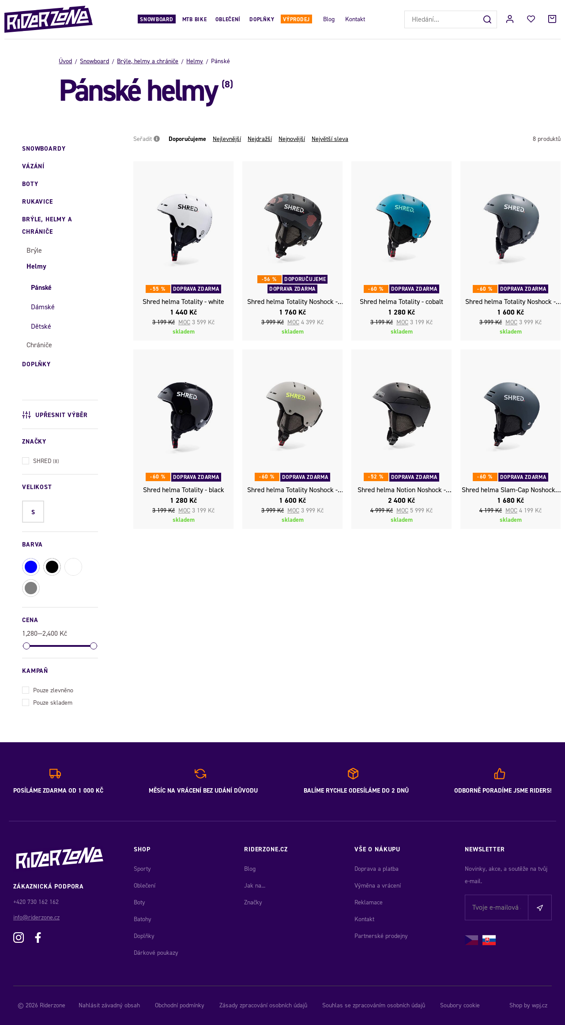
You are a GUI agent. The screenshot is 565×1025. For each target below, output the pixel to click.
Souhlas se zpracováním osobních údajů (373, 1005)
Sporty (142, 869)
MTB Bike (194, 19)
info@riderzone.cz (36, 917)
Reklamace (368, 902)
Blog (329, 19)
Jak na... (254, 885)
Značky (253, 902)
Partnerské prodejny (381, 936)
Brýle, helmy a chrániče (147, 61)
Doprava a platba (376, 869)
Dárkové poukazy (156, 953)
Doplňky (261, 19)
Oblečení (228, 19)
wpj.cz (539, 1005)
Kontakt (355, 19)
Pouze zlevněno (47, 689)
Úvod (65, 61)
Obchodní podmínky (179, 1005)
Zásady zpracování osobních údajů (263, 1005)
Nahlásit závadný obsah (109, 1005)
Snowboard (156, 19)
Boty (139, 902)
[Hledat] (488, 19)
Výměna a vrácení (377, 885)
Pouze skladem (47, 702)
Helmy (194, 61)
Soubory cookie (460, 1005)
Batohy (142, 919)
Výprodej (296, 19)
